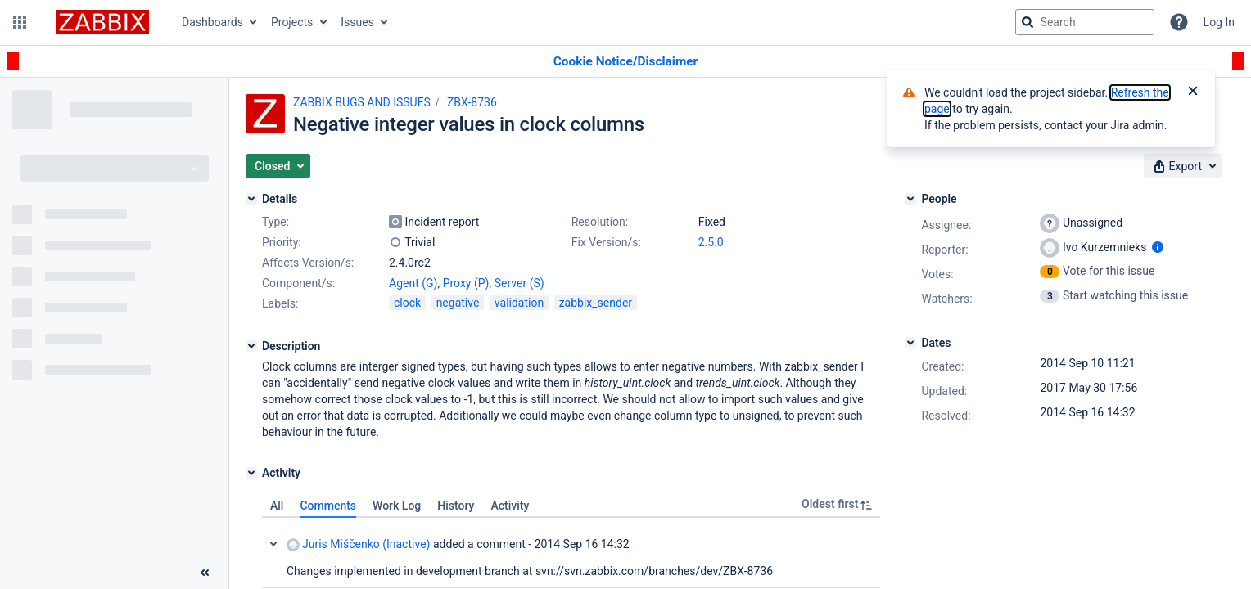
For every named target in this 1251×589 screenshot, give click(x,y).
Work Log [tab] (397, 505)
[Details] (251, 199)
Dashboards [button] (212, 22)
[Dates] (910, 342)
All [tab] (276, 505)
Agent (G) (413, 283)
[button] (19, 22)
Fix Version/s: (606, 242)
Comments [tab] (328, 505)
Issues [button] (357, 22)
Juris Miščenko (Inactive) (358, 544)
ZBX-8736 (472, 102)
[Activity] (251, 473)
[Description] (251, 346)
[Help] (1179, 22)
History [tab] (455, 505)
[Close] (1193, 92)
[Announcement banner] (625, 62)
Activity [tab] (509, 505)
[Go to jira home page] (102, 22)
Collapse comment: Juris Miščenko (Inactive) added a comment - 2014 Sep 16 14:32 (273, 544)
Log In (1219, 22)
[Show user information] (1157, 247)
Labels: (280, 303)
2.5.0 (711, 242)
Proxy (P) (466, 283)
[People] (910, 199)
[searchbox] (1084, 22)
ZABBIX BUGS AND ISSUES (362, 102)
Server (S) (519, 283)
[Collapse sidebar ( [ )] (204, 572)
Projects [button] (292, 22)
